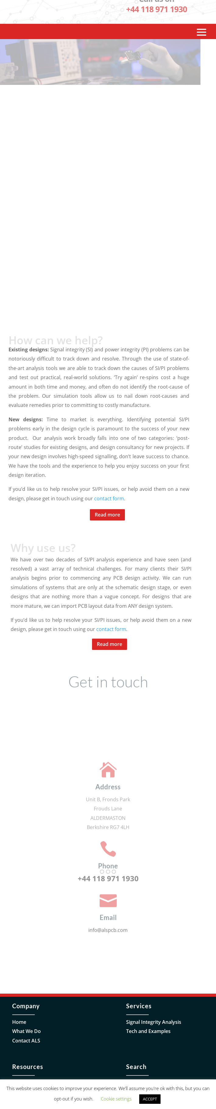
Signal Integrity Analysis (153, 1022)
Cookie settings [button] (116, 1099)
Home (19, 1022)
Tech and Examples (148, 1031)
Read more (107, 514)
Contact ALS (26, 1040)
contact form (109, 498)
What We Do (26, 1031)
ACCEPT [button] (150, 1099)
